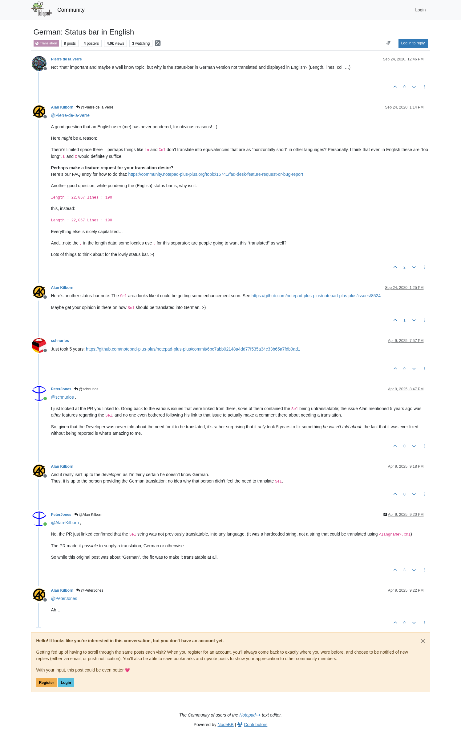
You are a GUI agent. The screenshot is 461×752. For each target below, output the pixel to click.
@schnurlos (86, 389)
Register (46, 682)
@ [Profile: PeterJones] (64, 598)
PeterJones (61, 389)
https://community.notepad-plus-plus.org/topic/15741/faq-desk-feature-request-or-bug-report (215, 174)
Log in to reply (413, 43)
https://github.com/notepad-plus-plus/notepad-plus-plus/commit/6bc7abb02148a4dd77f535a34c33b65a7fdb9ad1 (193, 349)
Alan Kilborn (62, 107)
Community (71, 10)
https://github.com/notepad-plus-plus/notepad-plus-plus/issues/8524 (316, 295)
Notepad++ (250, 715)
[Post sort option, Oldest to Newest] (388, 43)
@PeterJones (89, 590)
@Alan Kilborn (88, 514)
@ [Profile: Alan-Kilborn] (65, 522)
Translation (46, 43)
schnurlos (60, 341)
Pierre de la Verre (66, 59)
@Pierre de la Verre (94, 107)
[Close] (423, 641)
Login (66, 682)
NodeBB (226, 724)
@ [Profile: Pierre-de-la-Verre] (70, 115)
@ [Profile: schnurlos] (62, 397)
